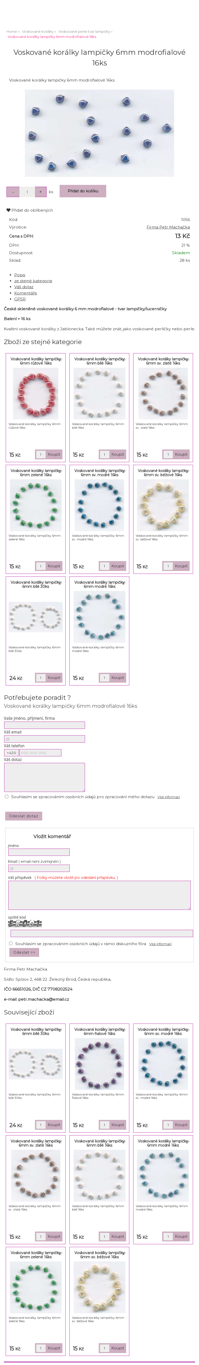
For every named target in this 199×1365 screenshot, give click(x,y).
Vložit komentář (52, 836)
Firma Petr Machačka (168, 227)
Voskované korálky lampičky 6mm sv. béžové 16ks (163, 472)
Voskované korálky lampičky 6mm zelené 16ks (36, 472)
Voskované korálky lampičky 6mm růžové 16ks (36, 361)
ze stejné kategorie (33, 280)
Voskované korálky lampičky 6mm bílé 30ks (36, 584)
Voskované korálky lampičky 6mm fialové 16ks (99, 1031)
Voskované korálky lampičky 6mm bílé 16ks (99, 361)
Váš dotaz (23, 286)
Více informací (169, 797)
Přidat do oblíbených (29, 210)
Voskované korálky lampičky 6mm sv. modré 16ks (99, 472)
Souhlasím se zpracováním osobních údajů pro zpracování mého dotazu (82, 796)
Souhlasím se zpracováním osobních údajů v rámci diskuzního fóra (80, 943)
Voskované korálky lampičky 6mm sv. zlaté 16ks (163, 361)
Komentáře (25, 293)
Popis (19, 274)
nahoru (191, 1357)
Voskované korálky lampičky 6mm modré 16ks (99, 584)
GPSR (20, 299)
